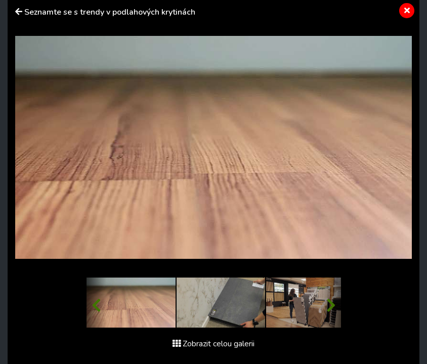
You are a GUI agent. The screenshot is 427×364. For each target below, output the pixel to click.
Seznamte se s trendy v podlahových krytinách (109, 12)
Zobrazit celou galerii (213, 343)
